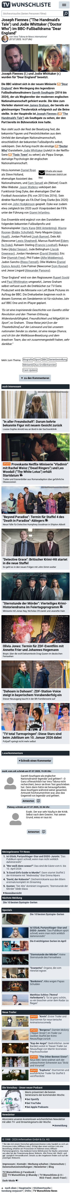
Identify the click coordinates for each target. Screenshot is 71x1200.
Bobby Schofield (22, 232)
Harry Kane (28, 228)
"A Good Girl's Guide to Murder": (35, 874)
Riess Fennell (29, 262)
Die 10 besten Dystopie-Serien (20, 902)
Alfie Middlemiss (51, 257)
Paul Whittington (17, 281)
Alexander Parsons (37, 270)
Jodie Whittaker (33, 150)
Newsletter (40, 1166)
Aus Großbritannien (45, 364)
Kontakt (21, 1164)
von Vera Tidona (17, 36)
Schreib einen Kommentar (36, 760)
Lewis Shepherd (26, 241)
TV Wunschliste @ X (50, 1175)
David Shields (49, 253)
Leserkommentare (12, 753)
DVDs (28, 1190)
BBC (44, 359)
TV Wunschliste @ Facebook (18, 1172)
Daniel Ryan (28, 170)
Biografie (28, 359)
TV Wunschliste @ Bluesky (22, 1175)
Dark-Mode (11, 1180)
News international (37, 36)
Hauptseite (25, 1188)
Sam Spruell (35, 183)
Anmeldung (60, 1125)
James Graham (39, 105)
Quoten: (37, 887)
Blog (51, 1166)
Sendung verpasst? (12, 1190)
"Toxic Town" (20, 154)
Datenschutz (57, 1164)
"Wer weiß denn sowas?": (36, 867)
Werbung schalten (38, 1164)
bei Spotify (33, 1099)
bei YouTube (34, 1103)
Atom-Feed (59, 1177)
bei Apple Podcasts (37, 1107)
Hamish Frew (16, 257)
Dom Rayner (59, 266)
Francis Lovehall (46, 245)
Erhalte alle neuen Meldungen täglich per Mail (53, 174)
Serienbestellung (58, 359)
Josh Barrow (40, 236)
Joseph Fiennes (46, 113)
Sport (38, 359)
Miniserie (28, 364)
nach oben (9, 1188)
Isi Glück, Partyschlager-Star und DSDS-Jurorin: (35, 859)
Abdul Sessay (17, 249)
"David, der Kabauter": (35, 881)
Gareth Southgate (43, 92)
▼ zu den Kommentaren (35, 378)
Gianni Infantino (39, 212)
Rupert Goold (61, 277)
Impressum (8, 1164)
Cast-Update (30, 370)
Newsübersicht (13, 893)
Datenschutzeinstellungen (17, 1166)
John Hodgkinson (24, 204)
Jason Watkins (28, 187)
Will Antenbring (46, 228)
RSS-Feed (45, 1177)
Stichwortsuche (42, 1188)
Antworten (28, 801)
